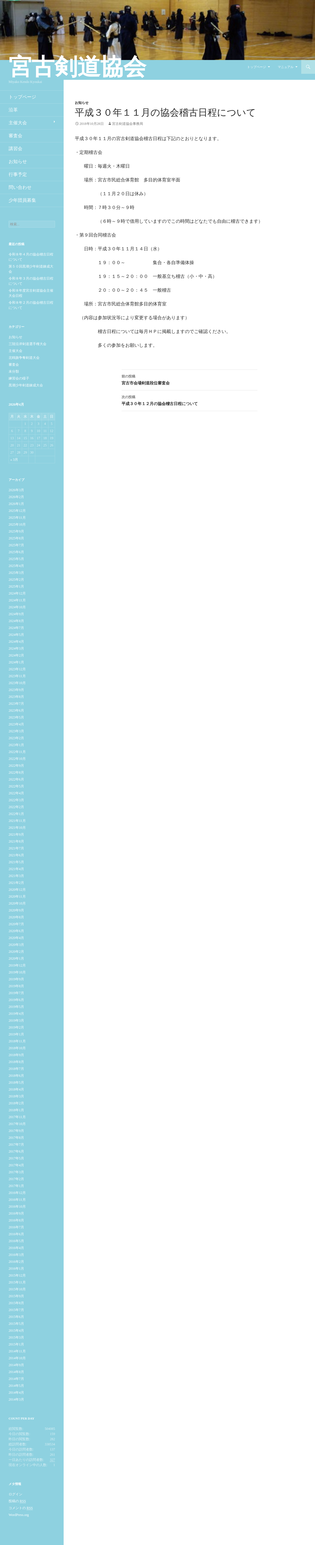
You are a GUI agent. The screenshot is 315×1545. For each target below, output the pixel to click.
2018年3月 (16, 1096)
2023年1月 (16, 745)
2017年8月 (16, 1138)
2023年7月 (16, 704)
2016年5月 (16, 1241)
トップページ (256, 67)
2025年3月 (16, 573)
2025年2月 (16, 580)
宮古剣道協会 (77, 67)
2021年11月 (17, 821)
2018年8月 (16, 1062)
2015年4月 (16, 1331)
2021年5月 (16, 862)
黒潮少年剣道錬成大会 (26, 385)
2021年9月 (16, 834)
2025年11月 (17, 518)
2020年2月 (16, 952)
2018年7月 (16, 1069)
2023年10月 (17, 683)
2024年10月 (17, 607)
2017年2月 (16, 1179)
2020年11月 (17, 897)
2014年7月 (16, 1379)
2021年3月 (16, 876)
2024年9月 (16, 614)
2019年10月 (17, 972)
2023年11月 (17, 676)
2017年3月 (16, 1172)
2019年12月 (17, 965)
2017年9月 (16, 1131)
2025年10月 (17, 524)
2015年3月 (16, 1337)
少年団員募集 (22, 200)
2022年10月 (17, 759)
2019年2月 (16, 1027)
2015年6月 (16, 1317)
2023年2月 (16, 738)
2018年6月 (16, 1076)
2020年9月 (16, 910)
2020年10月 (17, 903)
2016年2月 (16, 1262)
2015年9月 (16, 1296)
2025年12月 (17, 511)
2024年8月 (16, 621)
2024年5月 (16, 635)
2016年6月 (16, 1234)
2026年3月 (16, 490)
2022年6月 (16, 779)
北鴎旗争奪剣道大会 (24, 358)
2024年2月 (16, 655)
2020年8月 (16, 917)
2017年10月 (17, 1124)
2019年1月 (16, 1034)
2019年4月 (16, 1014)
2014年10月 (17, 1358)
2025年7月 (16, 545)
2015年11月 (17, 1282)
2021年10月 (17, 828)
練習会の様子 (19, 378)
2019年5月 (16, 1007)
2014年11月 (17, 1351)
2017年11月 (17, 1117)
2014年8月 (16, 1372)
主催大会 (18, 122)
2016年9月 (16, 1213)
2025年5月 (16, 559)
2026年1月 (16, 504)
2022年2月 (16, 807)
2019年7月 (16, 993)
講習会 (15, 148)
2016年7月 (16, 1227)
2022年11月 (17, 752)
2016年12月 (17, 1193)
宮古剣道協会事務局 (127, 124)
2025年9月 (16, 531)
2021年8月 (16, 841)
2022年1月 (16, 814)
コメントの (21, 1508)
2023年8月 (16, 697)
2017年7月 (16, 1145)
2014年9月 (16, 1365)
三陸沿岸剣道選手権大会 (27, 344)
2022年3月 (16, 800)
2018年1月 (16, 1110)
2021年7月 (16, 848)
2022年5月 (16, 786)
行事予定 (18, 174)
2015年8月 (16, 1303)
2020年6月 (16, 931)
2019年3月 (16, 1021)
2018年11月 (17, 1041)
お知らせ (82, 103)
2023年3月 (16, 731)
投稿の (17, 1501)
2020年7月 (16, 924)
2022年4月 (16, 793)
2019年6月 (16, 1000)
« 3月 (14, 460)
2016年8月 (16, 1220)
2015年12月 (17, 1275)
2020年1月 (16, 959)
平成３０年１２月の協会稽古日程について (189, 400)
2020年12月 (17, 890)
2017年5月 (16, 1158)
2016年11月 (17, 1200)
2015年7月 (16, 1310)
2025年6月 (16, 552)
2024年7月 (16, 628)
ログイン (15, 1494)
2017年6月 (16, 1151)
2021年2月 (16, 883)
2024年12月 (17, 593)
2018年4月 (16, 1089)
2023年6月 (16, 710)
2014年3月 (16, 1399)
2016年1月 (16, 1269)
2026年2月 (16, 497)
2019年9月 (16, 979)
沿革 (13, 109)
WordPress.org (19, 1515)
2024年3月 (16, 648)
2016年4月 (16, 1248)
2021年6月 (16, 855)
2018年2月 (16, 1103)
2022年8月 (16, 772)
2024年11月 (17, 600)
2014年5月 (16, 1386)
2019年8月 (16, 986)
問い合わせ (20, 187)
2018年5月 (16, 1083)
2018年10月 (17, 1048)
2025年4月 (16, 566)
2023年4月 (16, 724)
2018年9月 (16, 1055)
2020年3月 (16, 945)
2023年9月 (16, 690)
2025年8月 (16, 538)
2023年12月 (17, 669)
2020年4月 (16, 938)
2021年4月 (16, 869)
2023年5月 (16, 717)
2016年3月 (16, 1255)
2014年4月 (16, 1393)
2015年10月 (17, 1289)
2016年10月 (17, 1207)
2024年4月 (16, 642)
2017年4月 (16, 1165)
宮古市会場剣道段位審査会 (189, 379)
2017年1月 (16, 1186)
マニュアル (286, 67)
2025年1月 (16, 586)
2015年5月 (16, 1324)
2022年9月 (16, 766)
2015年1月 (16, 1344)
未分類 (14, 371)
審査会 (15, 135)
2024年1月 (16, 662)
